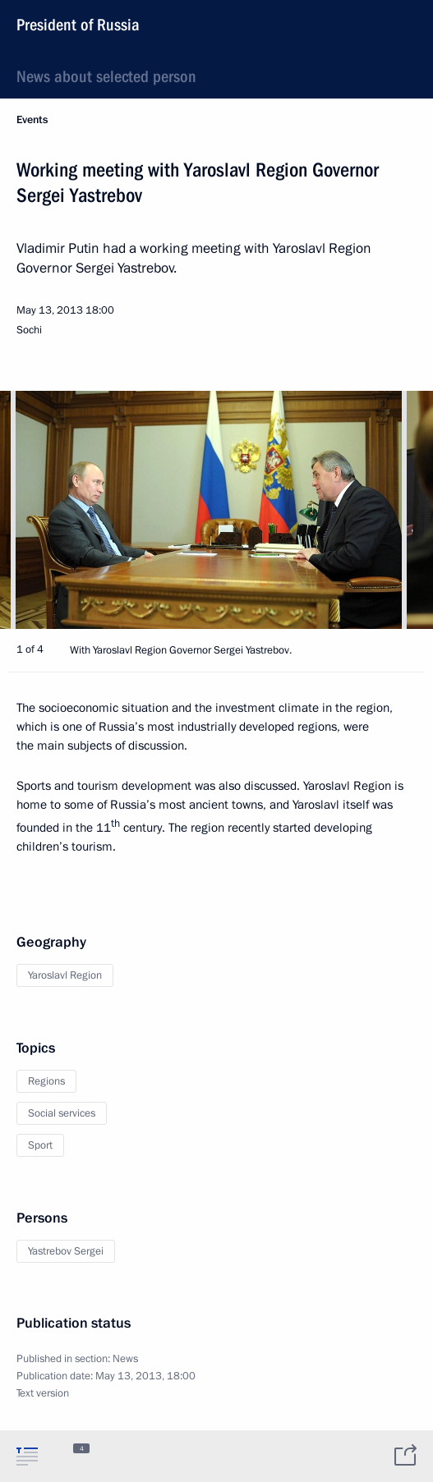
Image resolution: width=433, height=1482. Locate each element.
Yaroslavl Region (65, 975)
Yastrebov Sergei (66, 1251)
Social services (61, 1113)
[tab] (27, 1455)
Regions (46, 1081)
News (125, 1358)
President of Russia (78, 24)
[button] (392, 510)
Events (32, 119)
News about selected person (106, 76)
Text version (42, 1393)
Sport (40, 1145)
